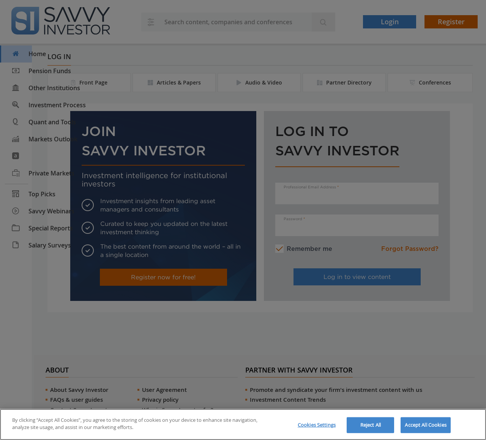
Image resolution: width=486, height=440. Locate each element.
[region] (243, 424)
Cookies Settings (317, 424)
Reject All (370, 424)
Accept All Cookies (425, 424)
